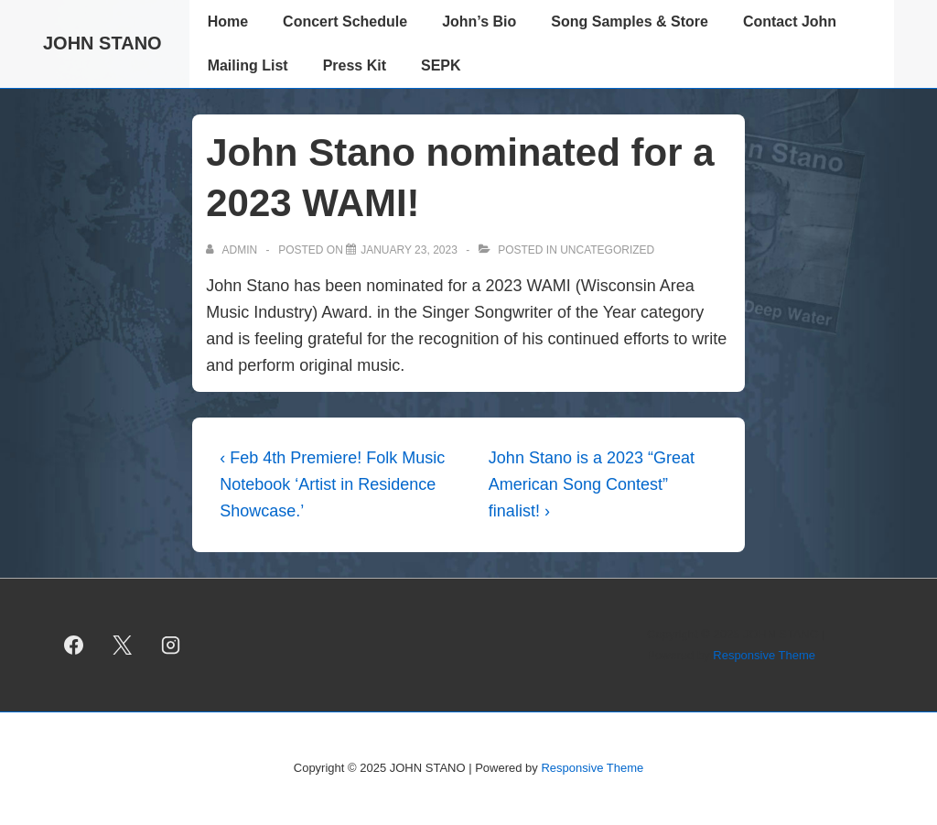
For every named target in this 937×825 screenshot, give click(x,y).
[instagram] (171, 645)
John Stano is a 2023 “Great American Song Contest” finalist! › (592, 484)
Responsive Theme (764, 655)
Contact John (789, 21)
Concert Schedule (345, 21)
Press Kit (354, 65)
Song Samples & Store (629, 21)
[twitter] (122, 645)
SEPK (441, 65)
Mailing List (248, 65)
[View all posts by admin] (233, 250)
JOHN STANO (102, 43)
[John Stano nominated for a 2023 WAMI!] (409, 250)
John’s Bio (479, 21)
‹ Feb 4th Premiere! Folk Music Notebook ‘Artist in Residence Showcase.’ (332, 484)
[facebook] (74, 645)
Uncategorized (607, 250)
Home (228, 21)
